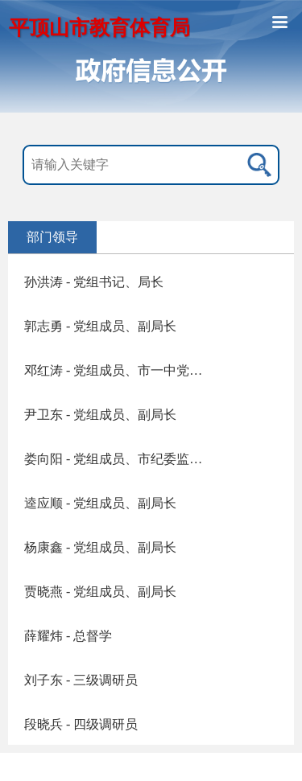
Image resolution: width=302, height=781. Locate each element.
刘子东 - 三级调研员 (81, 680)
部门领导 (52, 237)
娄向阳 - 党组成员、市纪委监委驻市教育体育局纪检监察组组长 (119, 459)
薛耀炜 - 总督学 (68, 636)
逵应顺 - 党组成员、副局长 (100, 503)
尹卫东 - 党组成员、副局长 (100, 414)
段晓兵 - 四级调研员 (81, 724)
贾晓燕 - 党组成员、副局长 (100, 591)
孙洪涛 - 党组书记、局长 (93, 282)
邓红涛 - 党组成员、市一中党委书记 (119, 370)
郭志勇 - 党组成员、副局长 (100, 326)
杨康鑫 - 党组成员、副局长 (100, 547)
